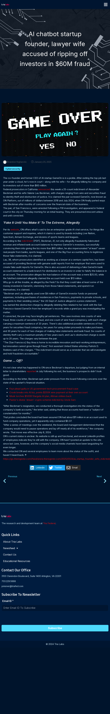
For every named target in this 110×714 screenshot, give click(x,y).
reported (31, 371)
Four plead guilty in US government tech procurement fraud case (43, 389)
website (15, 229)
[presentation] (25, 619)
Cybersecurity (12, 169)
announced (44, 189)
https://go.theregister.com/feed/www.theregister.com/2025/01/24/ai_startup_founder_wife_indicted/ (56, 459)
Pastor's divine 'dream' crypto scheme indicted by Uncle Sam (42, 400)
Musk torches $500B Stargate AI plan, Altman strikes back (40, 396)
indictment (27, 241)
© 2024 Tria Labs (55, 644)
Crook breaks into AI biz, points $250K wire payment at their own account (48, 392)
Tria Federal (49, 523)
